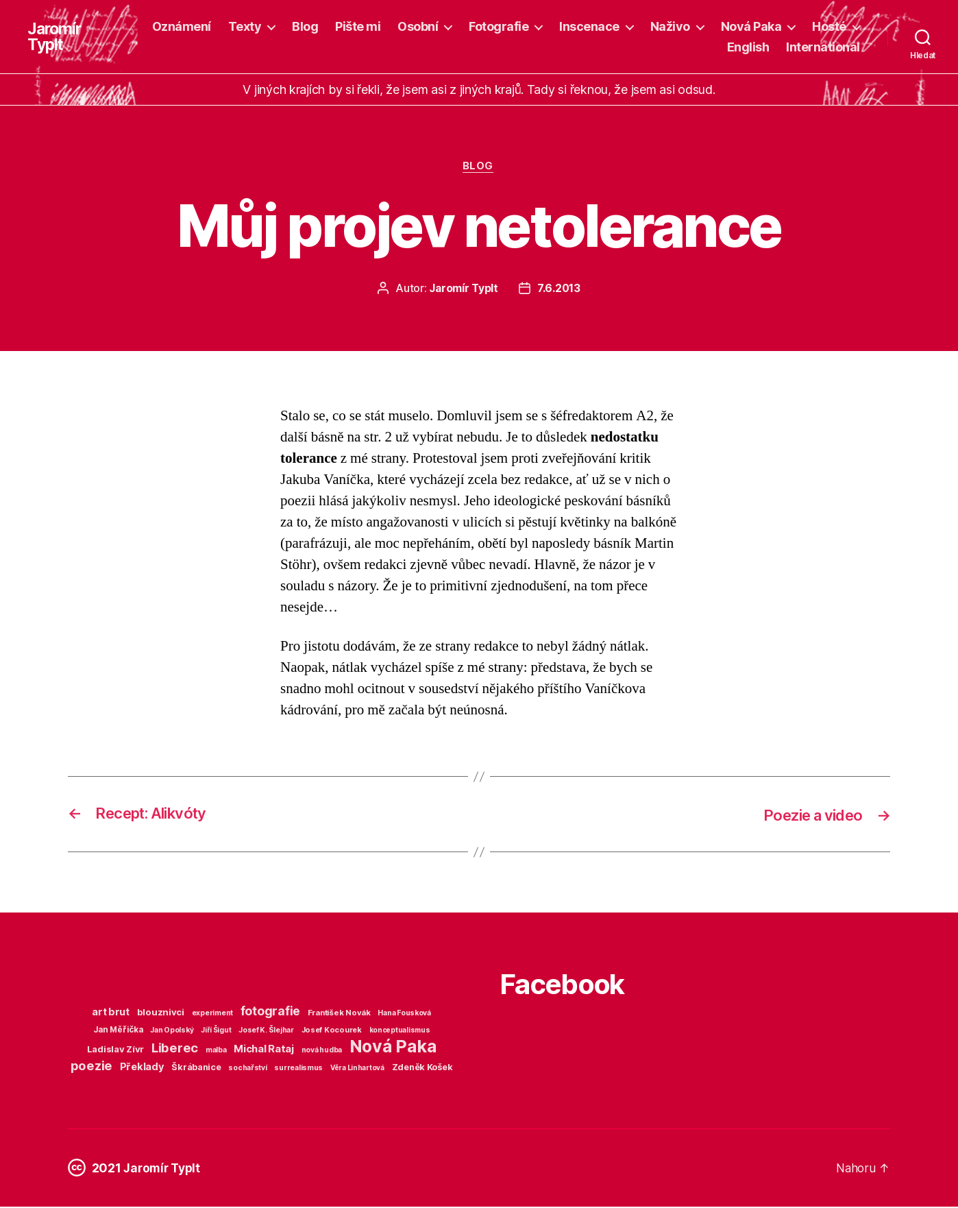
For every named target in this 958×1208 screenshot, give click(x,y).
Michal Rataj (264, 1049)
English (748, 47)
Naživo (670, 26)
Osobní (417, 26)
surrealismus (298, 1069)
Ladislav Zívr (116, 1050)
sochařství (247, 1069)
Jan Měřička (118, 1031)
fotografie (270, 1012)
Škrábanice (196, 1068)
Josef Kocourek (332, 1031)
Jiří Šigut (216, 1031)
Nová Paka (751, 26)
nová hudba (322, 1051)
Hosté (829, 26)
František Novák (339, 1014)
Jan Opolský (171, 1031)
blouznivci (160, 1013)
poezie (91, 1066)
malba (216, 1051)
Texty (245, 26)
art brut (111, 1013)
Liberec (174, 1048)
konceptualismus (399, 1031)
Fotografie (498, 26)
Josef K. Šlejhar (266, 1031)
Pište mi (357, 26)
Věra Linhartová (357, 1069)
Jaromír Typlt (55, 37)
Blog (305, 26)
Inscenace (589, 26)
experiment (212, 1014)
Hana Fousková (404, 1014)
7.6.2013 (559, 289)
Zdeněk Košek (422, 1068)
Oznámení (181, 26)
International (823, 47)
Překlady (142, 1068)
